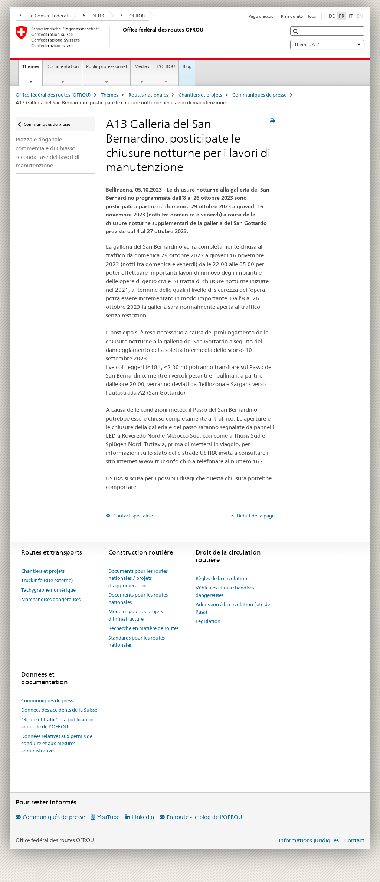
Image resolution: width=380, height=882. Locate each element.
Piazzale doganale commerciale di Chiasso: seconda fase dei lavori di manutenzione (47, 152)
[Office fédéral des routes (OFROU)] (121, 36)
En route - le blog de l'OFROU (204, 816)
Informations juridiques (309, 840)
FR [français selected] (341, 16)
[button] (296, 31)
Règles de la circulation (221, 578)
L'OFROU (166, 66)
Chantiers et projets (200, 95)
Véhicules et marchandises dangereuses (225, 591)
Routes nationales (148, 95)
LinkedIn (143, 816)
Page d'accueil (262, 16)
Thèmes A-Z (327, 44)
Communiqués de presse (259, 95)
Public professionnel (106, 66)
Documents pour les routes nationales (138, 598)
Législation (208, 621)
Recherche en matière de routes (143, 628)
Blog (187, 66)
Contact (354, 840)
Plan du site (292, 16)
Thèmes (32, 68)
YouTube (108, 816)
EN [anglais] (360, 15)
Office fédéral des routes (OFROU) (53, 95)
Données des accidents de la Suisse (59, 710)
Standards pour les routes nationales (136, 641)
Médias (141, 66)
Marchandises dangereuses (51, 599)
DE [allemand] (332, 16)
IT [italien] (350, 16)
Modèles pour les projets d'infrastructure (135, 615)
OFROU (133, 15)
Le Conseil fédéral (44, 15)
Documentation (62, 66)
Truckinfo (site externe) (47, 580)
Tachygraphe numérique (48, 590)
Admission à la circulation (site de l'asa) (233, 608)
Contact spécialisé (132, 516)
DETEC (94, 15)
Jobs (312, 16)
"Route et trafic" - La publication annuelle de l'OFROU (57, 723)
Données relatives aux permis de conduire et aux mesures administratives (56, 743)
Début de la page (255, 516)
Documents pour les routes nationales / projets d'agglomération (138, 578)
